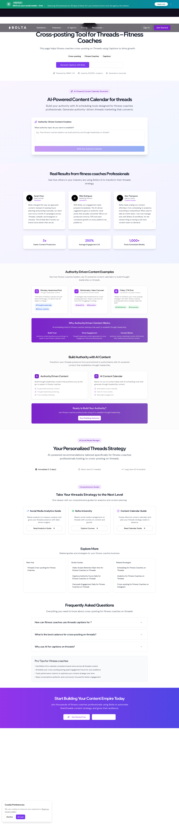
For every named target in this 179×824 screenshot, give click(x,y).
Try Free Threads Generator (107, 65)
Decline (9, 817)
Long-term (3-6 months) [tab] (133, 470)
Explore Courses (89, 529)
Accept (20, 817)
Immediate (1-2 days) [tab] (45, 470)
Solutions (42, 13)
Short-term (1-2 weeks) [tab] (89, 470)
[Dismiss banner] (171, 4)
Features (57, 13)
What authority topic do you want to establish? (54, 128)
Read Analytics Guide (44, 529)
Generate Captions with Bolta (72, 65)
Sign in (146, 13)
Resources (98, 13)
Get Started (162, 13)
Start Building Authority (89, 418)
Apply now (160, 4)
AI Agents (71, 13)
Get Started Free (77, 717)
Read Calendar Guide (134, 529)
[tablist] (89, 470)
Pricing (84, 13)
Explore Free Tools (103, 717)
